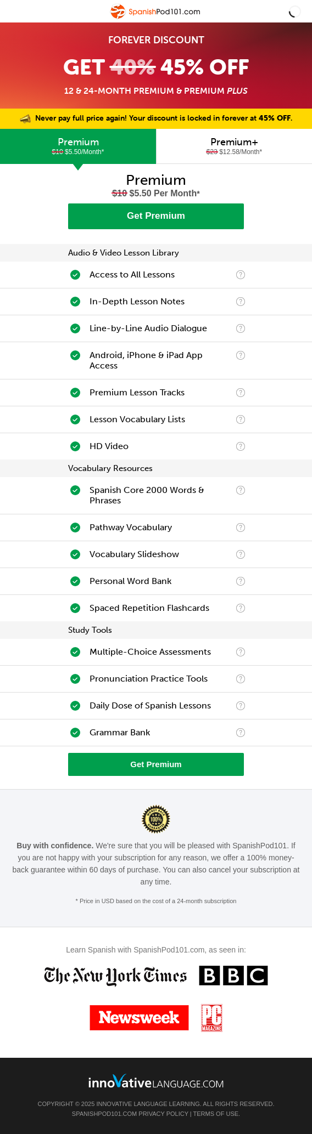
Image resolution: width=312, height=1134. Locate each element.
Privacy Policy (163, 1113)
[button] (295, 11)
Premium (78, 146)
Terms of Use (216, 1113)
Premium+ (234, 146)
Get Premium (156, 216)
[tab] (78, 146)
